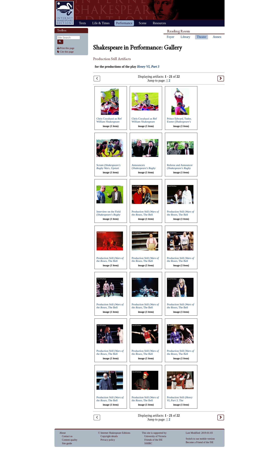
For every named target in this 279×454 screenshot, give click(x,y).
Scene (142, 23)
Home (65, 13)
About (62, 433)
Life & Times (101, 23)
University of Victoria (155, 436)
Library (185, 37)
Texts (82, 23)
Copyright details (109, 436)
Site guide (67, 443)
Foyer (170, 37)
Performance (124, 23)
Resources (159, 23)
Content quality (69, 440)
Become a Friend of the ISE (200, 442)
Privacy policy (108, 440)
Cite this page (67, 51)
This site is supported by (154, 433)
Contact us (67, 436)
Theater (201, 37)
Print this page (67, 48)
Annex (217, 37)
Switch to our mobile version (200, 438)
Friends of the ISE (153, 440)
